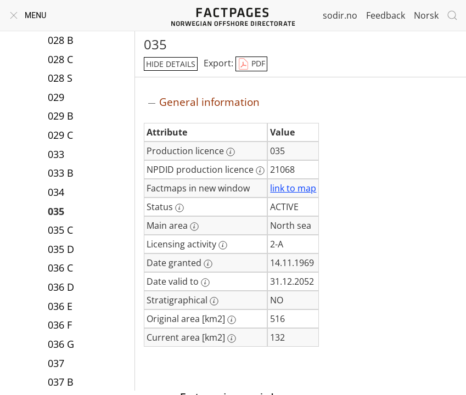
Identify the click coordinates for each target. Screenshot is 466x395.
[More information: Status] (179, 208)
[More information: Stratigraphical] (214, 301)
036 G (61, 345)
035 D (61, 250)
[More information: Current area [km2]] (231, 338)
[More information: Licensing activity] (222, 245)
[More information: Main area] (194, 226)
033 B (61, 173)
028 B (61, 41)
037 (56, 364)
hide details (170, 64)
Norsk (426, 15)
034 (56, 193)
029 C (60, 136)
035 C (60, 231)
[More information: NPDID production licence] (260, 170)
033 (56, 155)
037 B (61, 383)
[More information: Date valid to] (205, 282)
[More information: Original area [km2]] (231, 319)
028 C (60, 60)
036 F (60, 325)
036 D (61, 288)
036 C (60, 268)
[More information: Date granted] (208, 263)
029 (56, 98)
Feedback (385, 15)
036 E (60, 307)
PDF (251, 64)
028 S (60, 79)
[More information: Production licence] (230, 152)
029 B (61, 116)
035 (56, 212)
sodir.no (340, 15)
